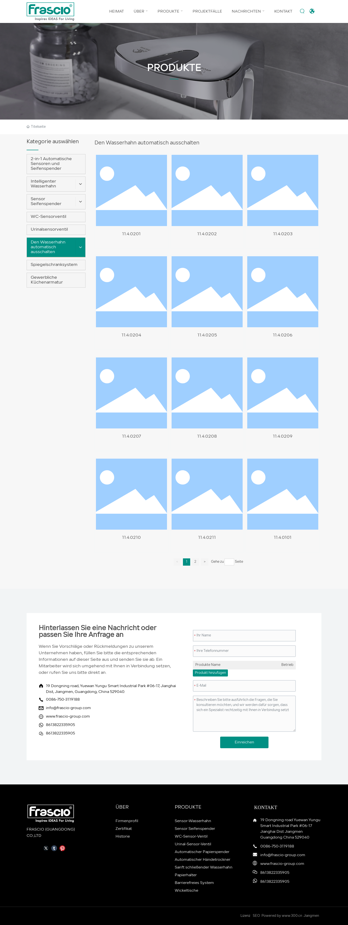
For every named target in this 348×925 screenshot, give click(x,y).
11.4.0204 (131, 335)
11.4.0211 (207, 537)
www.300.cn (292, 916)
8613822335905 (60, 725)
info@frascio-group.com (68, 708)
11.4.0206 (282, 335)
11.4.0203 (282, 234)
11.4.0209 (282, 436)
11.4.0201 (131, 234)
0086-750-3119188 (63, 700)
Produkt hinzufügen (210, 673)
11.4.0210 (131, 537)
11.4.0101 (282, 537)
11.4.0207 (131, 436)
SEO (256, 916)
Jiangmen (311, 916)
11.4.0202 (207, 234)
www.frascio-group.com (68, 717)
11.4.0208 (207, 436)
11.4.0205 (207, 335)
